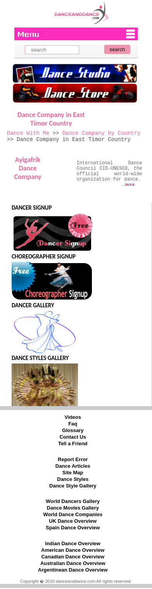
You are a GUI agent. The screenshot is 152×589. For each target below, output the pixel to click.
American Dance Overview (72, 550)
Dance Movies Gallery (73, 508)
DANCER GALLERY (33, 305)
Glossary (73, 430)
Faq (72, 424)
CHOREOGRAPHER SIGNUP (44, 256)
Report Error (73, 459)
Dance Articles (72, 466)
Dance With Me (28, 133)
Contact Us (72, 437)
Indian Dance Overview (72, 543)
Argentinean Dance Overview (73, 570)
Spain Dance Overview (73, 527)
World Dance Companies (72, 514)
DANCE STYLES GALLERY (40, 358)
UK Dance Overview (73, 521)
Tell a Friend (73, 443)
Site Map (72, 472)
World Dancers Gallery (73, 501)
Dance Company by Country (101, 133)
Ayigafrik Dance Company (27, 168)
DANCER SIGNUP (32, 207)
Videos (73, 417)
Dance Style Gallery (72, 486)
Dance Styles (72, 479)
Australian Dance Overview (72, 563)
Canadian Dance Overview (72, 557)
